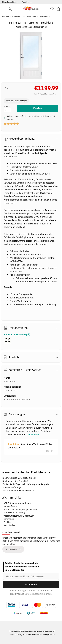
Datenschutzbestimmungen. (38, 593)
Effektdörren (10, 381)
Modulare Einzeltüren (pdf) (17, 334)
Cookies (7, 522)
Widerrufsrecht (10, 506)
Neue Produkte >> (9, 2)
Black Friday (9, 525)
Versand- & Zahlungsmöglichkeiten (20, 509)
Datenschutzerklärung (14, 512)
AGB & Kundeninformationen (17, 503)
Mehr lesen (33, 434)
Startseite (5, 16)
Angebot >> (27, 2)
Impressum (8, 519)
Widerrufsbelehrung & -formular (18, 515)
